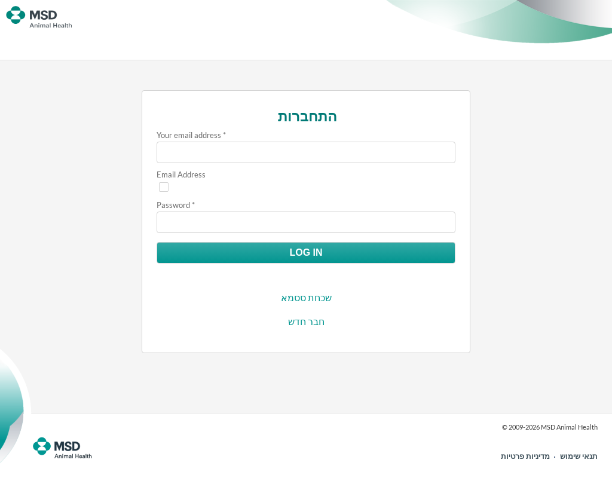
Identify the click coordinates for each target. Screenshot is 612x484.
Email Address (181, 174)
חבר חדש (306, 321)
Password (173, 205)
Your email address (189, 135)
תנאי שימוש (579, 456)
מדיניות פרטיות (525, 456)
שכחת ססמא (306, 297)
